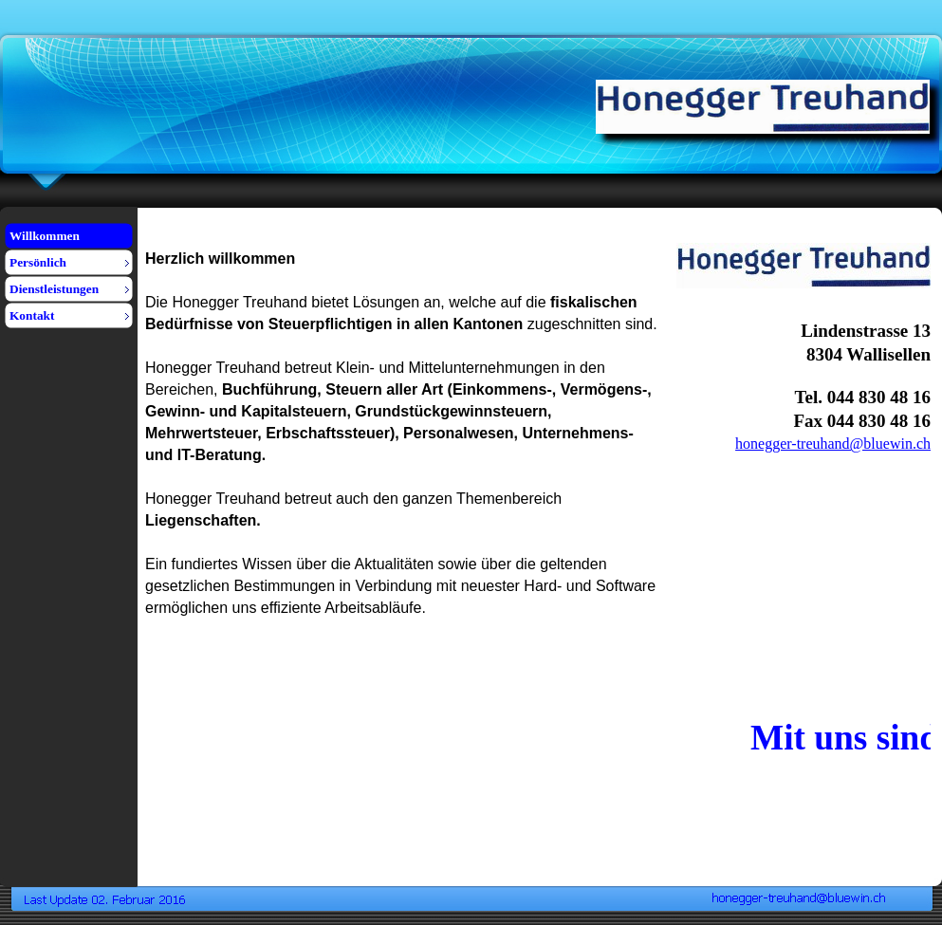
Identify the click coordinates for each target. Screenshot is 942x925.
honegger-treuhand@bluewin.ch (833, 443)
